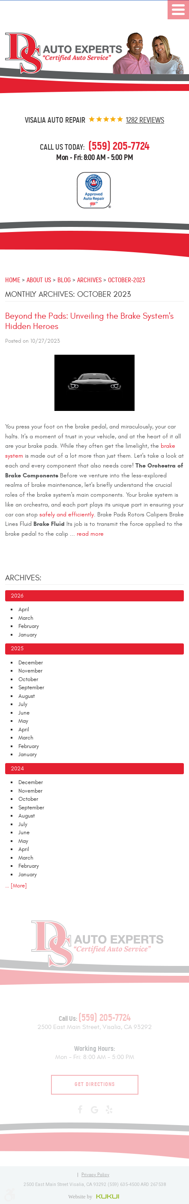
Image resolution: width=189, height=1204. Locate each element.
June (24, 712)
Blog (64, 279)
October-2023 (126, 279)
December (30, 662)
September (31, 687)
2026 (17, 595)
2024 (17, 768)
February (28, 626)
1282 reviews (145, 120)
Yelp (109, 1110)
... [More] (16, 885)
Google (94, 1110)
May (23, 721)
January (27, 634)
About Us (39, 279)
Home (12, 279)
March (25, 618)
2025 (17, 648)
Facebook (80, 1110)
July (22, 704)
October (28, 679)
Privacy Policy (95, 1175)
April (23, 609)
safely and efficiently (66, 514)
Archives (89, 279)
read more (90, 534)
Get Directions (95, 1084)
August (26, 696)
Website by (94, 1196)
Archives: (23, 577)
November (30, 670)
